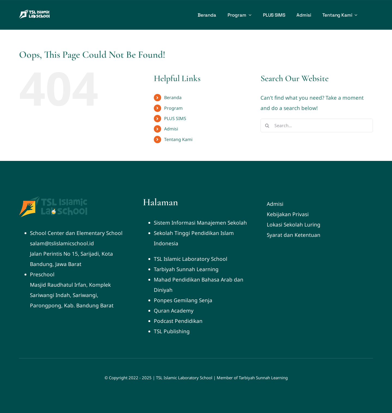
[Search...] (317, 125)
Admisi (171, 129)
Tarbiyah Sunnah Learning (186, 269)
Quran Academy (174, 310)
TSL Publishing (172, 331)
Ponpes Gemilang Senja (183, 300)
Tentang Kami (178, 139)
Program (173, 108)
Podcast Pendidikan (178, 321)
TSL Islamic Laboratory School (190, 258)
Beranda (173, 97)
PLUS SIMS (175, 118)
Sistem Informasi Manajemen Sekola (199, 222)
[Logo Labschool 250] (53, 198)
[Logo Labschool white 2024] (34, 12)
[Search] (267, 125)
